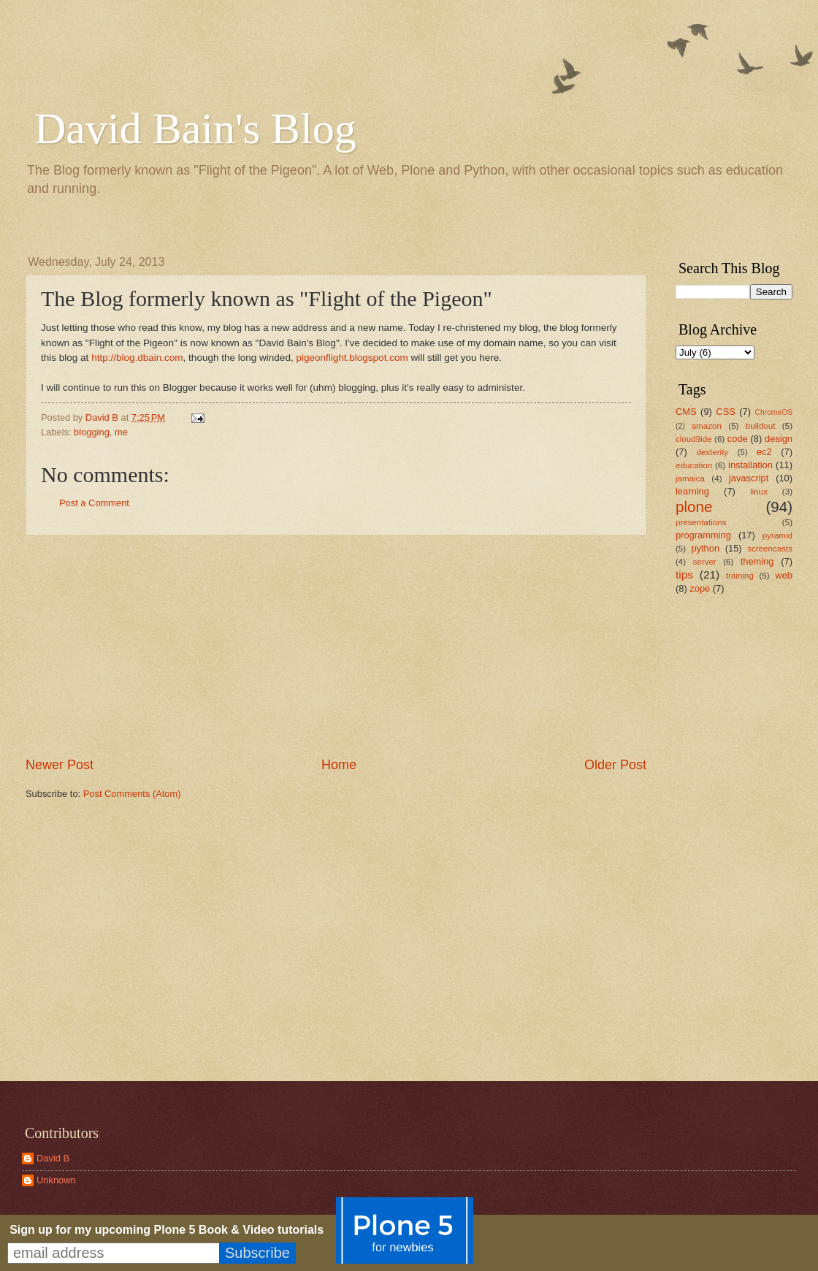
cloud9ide (694, 439)
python (705, 548)
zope (699, 588)
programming (703, 535)
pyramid (777, 535)
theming (757, 561)
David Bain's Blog (195, 128)
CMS (686, 411)
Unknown (56, 1180)
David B (53, 1158)
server (704, 561)
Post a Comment (94, 502)
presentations (701, 522)
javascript (748, 478)
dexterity (712, 452)
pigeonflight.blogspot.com (352, 357)
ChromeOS (774, 412)
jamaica (690, 478)
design (778, 438)
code (737, 438)
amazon (707, 425)
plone (694, 506)
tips (684, 574)
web (783, 575)
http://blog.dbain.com (137, 357)
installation (750, 464)
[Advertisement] (336, 645)
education (694, 465)
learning (692, 491)
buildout (761, 425)
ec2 (764, 451)
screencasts (769, 548)
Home (338, 764)
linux (759, 491)
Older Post (615, 764)
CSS (725, 411)
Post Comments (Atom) (132, 793)
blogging (92, 432)
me (121, 432)
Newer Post (59, 764)
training (740, 575)
